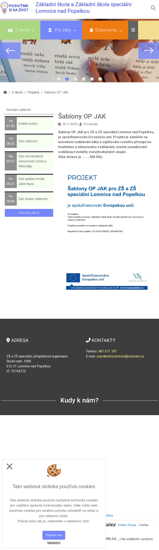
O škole (21, 30)
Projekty (34, 92)
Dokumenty (106, 30)
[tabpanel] (79, 50)
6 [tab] (100, 79)
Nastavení (53, 542)
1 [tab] (59, 79)
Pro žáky (62, 30)
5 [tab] (92, 79)
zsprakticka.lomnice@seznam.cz (120, 356)
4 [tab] (84, 79)
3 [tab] (75, 79)
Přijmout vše (54, 535)
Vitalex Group (127, 525)
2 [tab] (67, 79)
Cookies (107, 515)
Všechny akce (29, 213)
